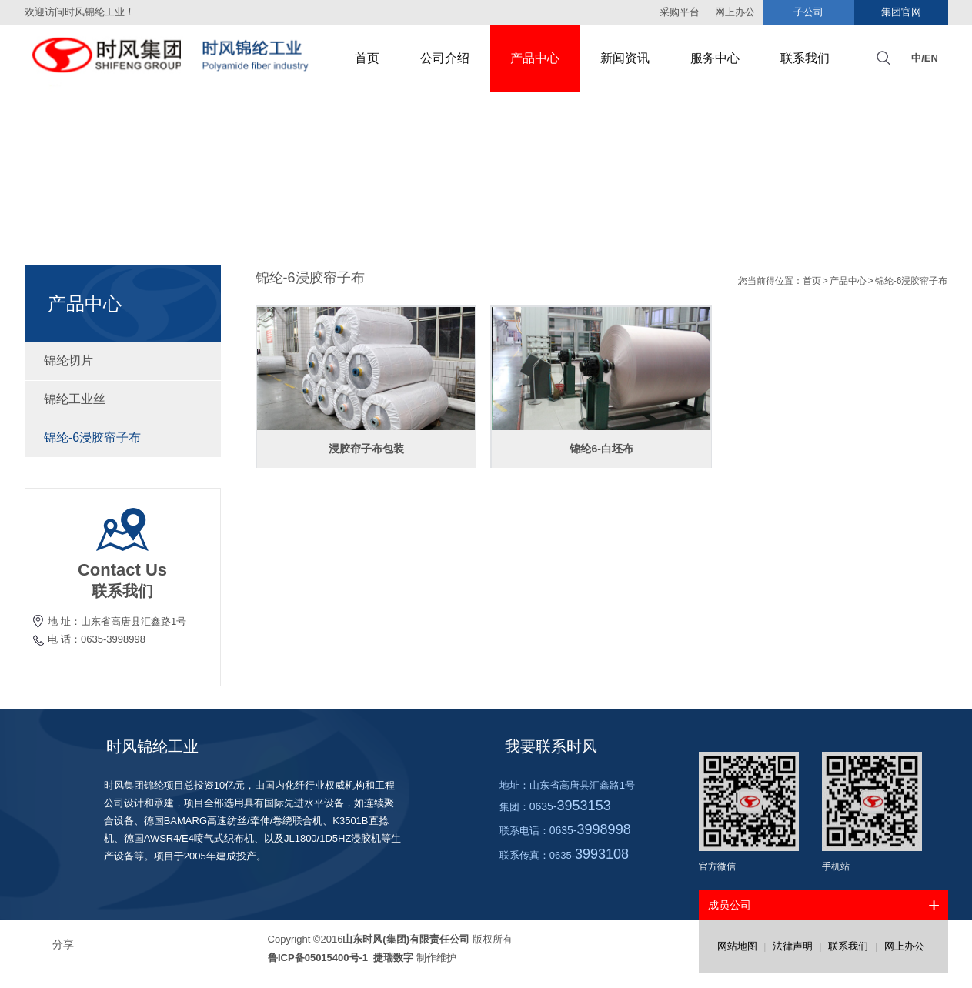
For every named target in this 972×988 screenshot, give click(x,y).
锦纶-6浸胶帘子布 (122, 437)
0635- (570, 806)
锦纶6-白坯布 (601, 448)
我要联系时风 (551, 746)
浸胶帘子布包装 (366, 448)
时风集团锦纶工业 (175, 58)
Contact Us (122, 569)
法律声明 (793, 946)
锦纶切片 (122, 360)
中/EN (924, 58)
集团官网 (901, 12)
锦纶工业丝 (122, 399)
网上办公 (904, 946)
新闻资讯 (625, 58)
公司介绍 (444, 58)
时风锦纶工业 (152, 746)
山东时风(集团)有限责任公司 (405, 939)
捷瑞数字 (392, 957)
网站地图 (737, 946)
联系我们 (805, 58)
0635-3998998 (113, 639)
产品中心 (534, 58)
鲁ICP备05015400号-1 (319, 957)
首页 (367, 58)
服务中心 (715, 58)
